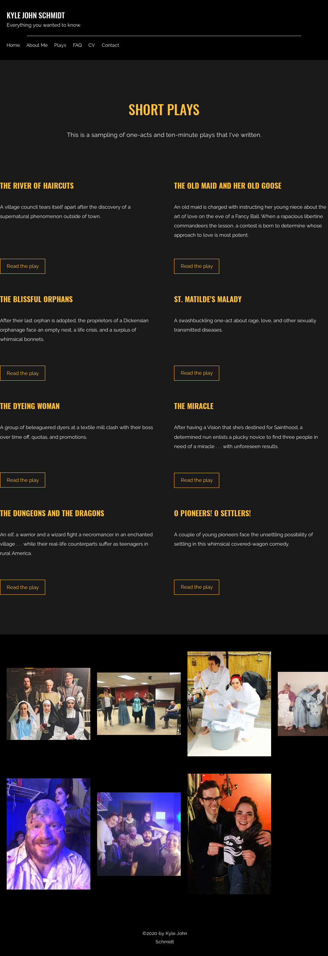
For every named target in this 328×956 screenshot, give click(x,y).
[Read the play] (22, 266)
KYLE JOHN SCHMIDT (36, 15)
